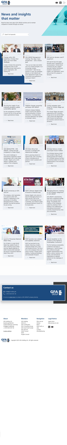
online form (12, 297)
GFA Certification (25, 324)
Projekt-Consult (25, 334)
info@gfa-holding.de (9, 291)
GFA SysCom (24, 329)
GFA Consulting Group (27, 326)
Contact (39, 329)
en (55, 323)
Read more (8, 74)
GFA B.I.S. (23, 323)
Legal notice (51, 321)
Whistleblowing (41, 331)
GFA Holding (24, 321)
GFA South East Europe (27, 328)
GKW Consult (24, 331)
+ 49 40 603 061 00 (9, 294)
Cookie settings (7, 331)
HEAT (22, 333)
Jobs (38, 328)
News (38, 324)
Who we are (40, 321)
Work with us (40, 326)
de (57, 323)
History (38, 323)
